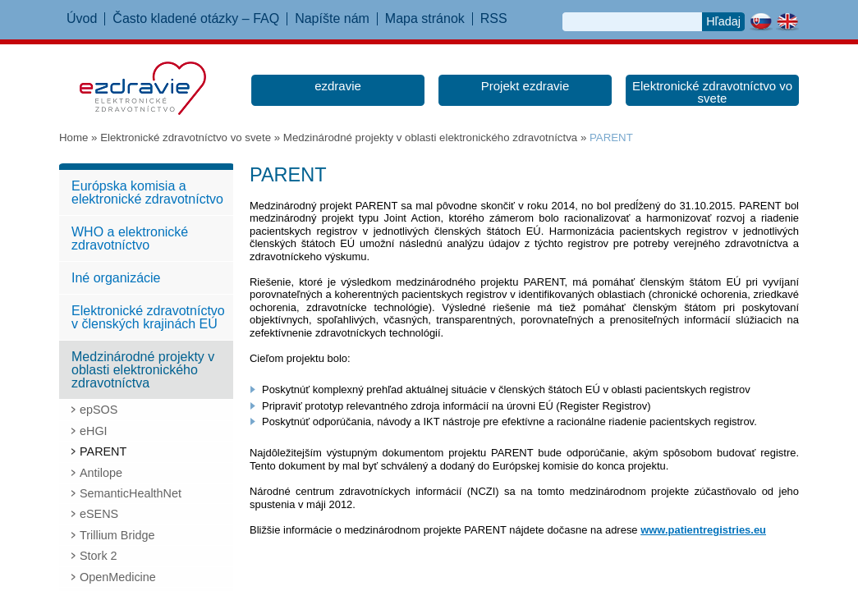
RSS (493, 18)
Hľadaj (723, 21)
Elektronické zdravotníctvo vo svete (712, 92)
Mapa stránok (425, 18)
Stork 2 (98, 555)
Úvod (82, 18)
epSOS (98, 409)
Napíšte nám (332, 18)
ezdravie (337, 86)
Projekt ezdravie (525, 86)
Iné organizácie (116, 278)
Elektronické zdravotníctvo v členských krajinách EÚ (148, 317)
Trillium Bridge (117, 535)
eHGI (94, 431)
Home (73, 137)
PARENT (103, 451)
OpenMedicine (118, 577)
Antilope (101, 472)
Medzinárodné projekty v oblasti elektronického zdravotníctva (430, 137)
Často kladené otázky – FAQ (195, 18)
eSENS (99, 513)
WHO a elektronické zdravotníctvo (129, 238)
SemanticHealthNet (130, 493)
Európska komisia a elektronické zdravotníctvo (147, 192)
